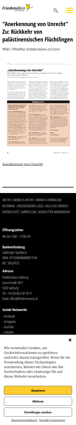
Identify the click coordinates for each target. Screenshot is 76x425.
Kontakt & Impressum (52, 420)
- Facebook (8, 316)
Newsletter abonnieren (54, 211)
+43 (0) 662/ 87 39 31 (20, 293)
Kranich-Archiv (23, 199)
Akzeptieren (38, 390)
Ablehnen (38, 401)
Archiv (6, 199)
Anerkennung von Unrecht (22, 164)
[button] (70, 340)
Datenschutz (10, 211)
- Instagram (9, 321)
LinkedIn (9, 332)
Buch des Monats (57, 206)
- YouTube (8, 326)
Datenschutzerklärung (24, 420)
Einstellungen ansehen (38, 412)
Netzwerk (8, 206)
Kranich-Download (49, 199)
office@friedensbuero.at (24, 298)
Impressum (28, 211)
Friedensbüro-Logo (30, 206)
